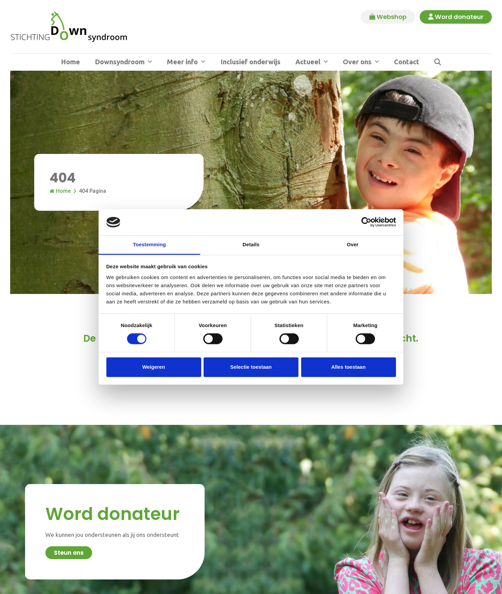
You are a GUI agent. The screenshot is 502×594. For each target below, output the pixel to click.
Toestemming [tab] (149, 244)
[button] (437, 62)
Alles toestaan (348, 367)
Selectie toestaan (251, 367)
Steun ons (69, 553)
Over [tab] (353, 244)
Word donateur (455, 17)
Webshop (387, 17)
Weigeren (153, 367)
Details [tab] (251, 244)
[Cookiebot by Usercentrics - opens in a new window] (366, 222)
